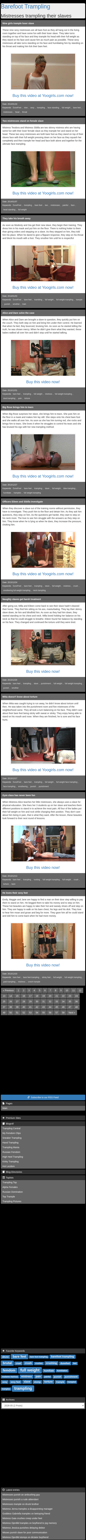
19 (43, 996)
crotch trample (34, 982)
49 (4, 1012)
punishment (46, 683)
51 (17, 1012)
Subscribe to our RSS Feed (43, 1097)
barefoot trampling (62, 1356)
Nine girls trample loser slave (18, 23)
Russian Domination (12, 1192)
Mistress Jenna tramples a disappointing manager (27, 1509)
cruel (18, 1363)
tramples (17, 493)
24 (76, 996)
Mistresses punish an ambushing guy (21, 1494)
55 (43, 1012)
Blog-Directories (12, 1172)
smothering (23, 786)
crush (75, 586)
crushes (39, 1363)
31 (43, 1001)
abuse (5, 1356)
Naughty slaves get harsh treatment (21, 599)
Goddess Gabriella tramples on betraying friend (26, 1513)
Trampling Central (11, 1128)
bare (13, 884)
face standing (53, 108)
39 (17, 1007)
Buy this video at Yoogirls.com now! (43, 95)
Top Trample (8, 1196)
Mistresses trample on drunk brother (20, 1504)
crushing (51, 1363)
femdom (9, 1370)
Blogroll (7, 1123)
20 (50, 996)
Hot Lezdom (8, 1166)
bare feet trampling (31, 977)
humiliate (7, 493)
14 (10, 996)
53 (30, 1012)
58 (63, 1012)
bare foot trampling (39, 1357)
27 (17, 1001)
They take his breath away (16, 218)
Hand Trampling (10, 1142)
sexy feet (15, 1382)
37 (4, 1007)
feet (74, 1363)
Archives (8, 1399)
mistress (48, 394)
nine (26, 108)
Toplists (7, 1177)
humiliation (62, 1371)
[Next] (72, 1012)
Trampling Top (9, 1182)
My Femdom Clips (11, 1133)
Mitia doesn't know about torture (19, 696)
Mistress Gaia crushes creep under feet (22, 1518)
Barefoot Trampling (25, 6)
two (46, 205)
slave (47, 488)
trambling (38, 300)
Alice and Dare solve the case (18, 313)
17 (30, 996)
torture (27, 398)
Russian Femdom (11, 1152)
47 (70, 1007)
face (72, 205)
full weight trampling (64, 300)
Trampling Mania (10, 1147)
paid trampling (9, 982)
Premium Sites (11, 1118)
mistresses (7, 112)
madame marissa (10, 1377)
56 (50, 1012)
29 (30, 1001)
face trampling (9, 786)
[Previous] (8, 990)
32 (50, 1001)
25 (4, 1001)
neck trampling (39, 590)
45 (56, 1007)
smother (16, 304)
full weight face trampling (66, 782)
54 (37, 1012)
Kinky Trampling (10, 1161)
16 (24, 996)
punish (7, 304)
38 (10, 1007)
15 (17, 996)
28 (24, 1001)
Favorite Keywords (13, 1351)
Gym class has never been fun (18, 795)
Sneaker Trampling (12, 1138)
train (24, 304)
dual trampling (9, 398)
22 (63, 996)
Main (4, 1108)
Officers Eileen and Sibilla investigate (22, 501)
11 (73, 990)
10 (67, 990)
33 (56, 1001)
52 (24, 1012)
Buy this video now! (43, 382)
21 (56, 996)
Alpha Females (10, 1187)
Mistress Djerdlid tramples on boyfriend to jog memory (29, 1523)
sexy (32, 108)
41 (30, 1007)
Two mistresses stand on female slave (22, 121)
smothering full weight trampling (16, 590)
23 (70, 996)
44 (50, 1007)
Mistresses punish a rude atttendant (20, 1499)
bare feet (77, 108)
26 (10, 1001)
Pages (7, 1103)
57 (56, 1012)
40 (24, 1007)
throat (24, 112)
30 (37, 1001)
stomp (37, 1382)
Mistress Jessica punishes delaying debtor (23, 1527)
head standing (9, 209)
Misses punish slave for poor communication (24, 1532)
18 (37, 996)
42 (37, 1007)
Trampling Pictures (11, 1201)
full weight (66, 108)
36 (76, 1001)
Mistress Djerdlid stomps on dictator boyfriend (25, 1537)
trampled (72, 1382)
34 (63, 1001)
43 (43, 1007)
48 (76, 1007)
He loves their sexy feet (15, 893)
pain (20, 398)
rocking (37, 879)
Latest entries (11, 1490)
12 (80, 990)
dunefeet (65, 1363)
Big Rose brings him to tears (17, 407)
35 (70, 1001)
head (17, 112)
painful (65, 205)
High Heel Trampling (12, 1156)
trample (79, 300)
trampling (41, 108)
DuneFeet (17, 108)
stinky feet (46, 977)
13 (4, 996)
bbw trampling (69, 488)
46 (63, 1007)
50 (10, 1012)
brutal (7, 1363)
